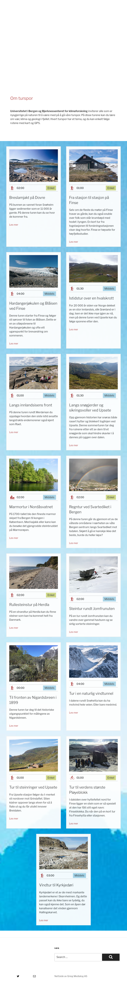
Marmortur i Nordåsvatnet (31, 507)
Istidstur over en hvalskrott (91, 298)
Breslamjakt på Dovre (27, 197)
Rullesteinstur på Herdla (29, 604)
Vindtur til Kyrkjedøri (56, 885)
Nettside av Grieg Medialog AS (70, 976)
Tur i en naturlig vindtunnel (91, 693)
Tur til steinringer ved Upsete (33, 787)
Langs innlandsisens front (30, 405)
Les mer (13, 224)
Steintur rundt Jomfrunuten (92, 608)
